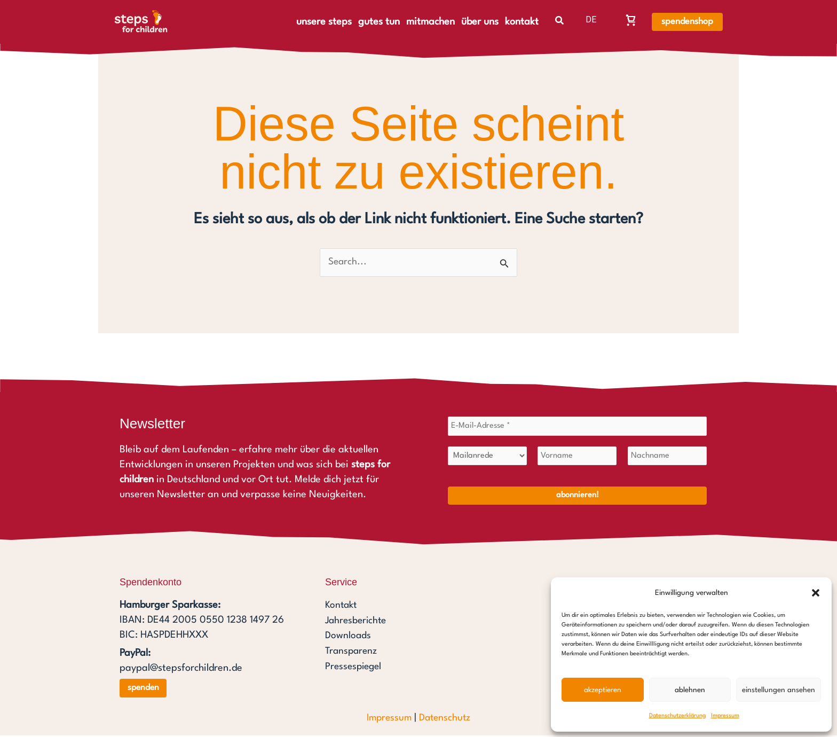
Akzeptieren (602, 690)
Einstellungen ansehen (778, 690)
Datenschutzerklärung (677, 716)
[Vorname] (577, 457)
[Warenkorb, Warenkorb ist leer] (630, 19)
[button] (815, 592)
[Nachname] (667, 457)
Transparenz (352, 651)
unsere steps (324, 22)
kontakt (522, 22)
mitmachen (430, 22)
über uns (480, 22)
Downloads (348, 636)
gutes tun (379, 22)
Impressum (725, 716)
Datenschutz (445, 719)
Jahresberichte (357, 621)
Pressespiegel (355, 666)
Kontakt (342, 606)
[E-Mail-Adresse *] (577, 427)
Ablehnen (690, 690)
